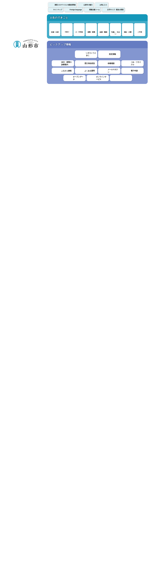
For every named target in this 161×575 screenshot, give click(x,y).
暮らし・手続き (26, 18)
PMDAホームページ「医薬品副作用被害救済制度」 (71, 442)
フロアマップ (21, 556)
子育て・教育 (48, 18)
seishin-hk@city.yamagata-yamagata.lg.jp (61, 506)
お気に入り (103, 7)
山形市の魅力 (88, 7)
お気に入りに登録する (138, 43)
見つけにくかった (70, 467)
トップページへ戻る (140, 516)
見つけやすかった (52, 467)
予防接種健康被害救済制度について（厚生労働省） (71, 372)
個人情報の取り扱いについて (54, 523)
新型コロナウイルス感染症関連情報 (61, 38)
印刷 (121, 65)
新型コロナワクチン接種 (86, 38)
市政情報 (135, 18)
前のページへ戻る (121, 516)
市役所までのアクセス (40, 556)
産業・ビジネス (113, 18)
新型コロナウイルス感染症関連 (65, 7)
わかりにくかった (70, 460)
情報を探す (39, 29)
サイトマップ (104, 523)
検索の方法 (122, 29)
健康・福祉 (70, 18)
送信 (94, 472)
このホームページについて (25, 523)
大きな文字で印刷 (137, 65)
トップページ (30, 38)
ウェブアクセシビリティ (83, 523)
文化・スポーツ (91, 18)
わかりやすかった (52, 460)
